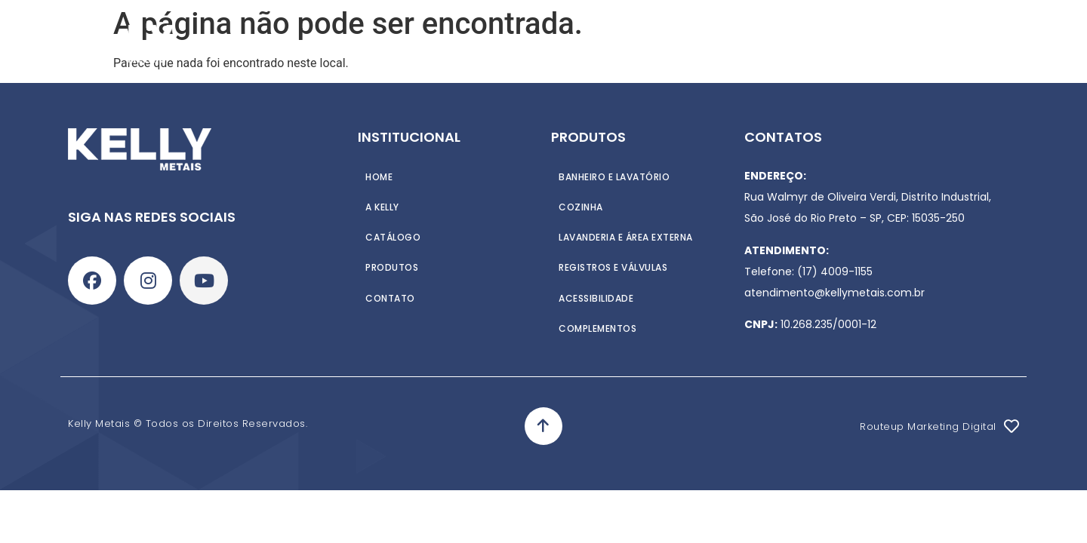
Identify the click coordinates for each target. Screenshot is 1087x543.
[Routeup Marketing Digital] (1011, 426)
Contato (639, 43)
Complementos (597, 327)
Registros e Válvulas (613, 266)
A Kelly (395, 43)
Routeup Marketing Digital (928, 426)
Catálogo (556, 43)
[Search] (1023, 43)
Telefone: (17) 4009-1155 (808, 271)
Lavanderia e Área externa (626, 236)
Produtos (469, 43)
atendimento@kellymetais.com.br (834, 292)
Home (336, 43)
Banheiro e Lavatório (614, 176)
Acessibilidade (596, 296)
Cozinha (581, 206)
